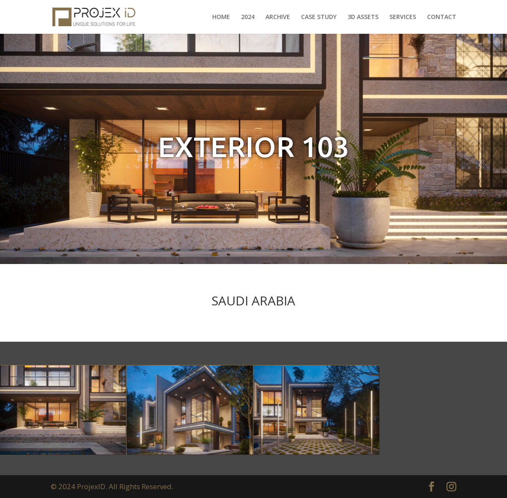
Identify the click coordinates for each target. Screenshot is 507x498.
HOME (221, 17)
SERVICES (402, 17)
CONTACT (441, 17)
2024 (248, 17)
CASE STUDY (319, 17)
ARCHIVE (278, 17)
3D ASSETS (363, 17)
